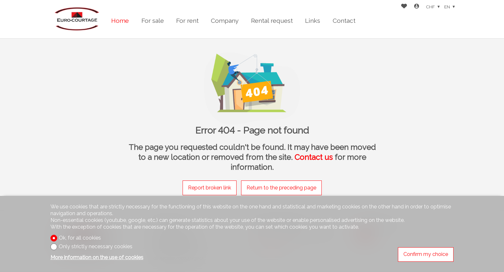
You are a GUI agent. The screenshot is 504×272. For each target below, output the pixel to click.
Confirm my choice (425, 254)
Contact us (313, 157)
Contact (344, 20)
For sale (152, 20)
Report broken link (209, 188)
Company (225, 20)
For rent (187, 20)
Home (120, 20)
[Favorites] (404, 7)
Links (312, 20)
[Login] (416, 7)
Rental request (272, 20)
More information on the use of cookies (96, 257)
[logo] (76, 19)
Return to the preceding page (281, 188)
